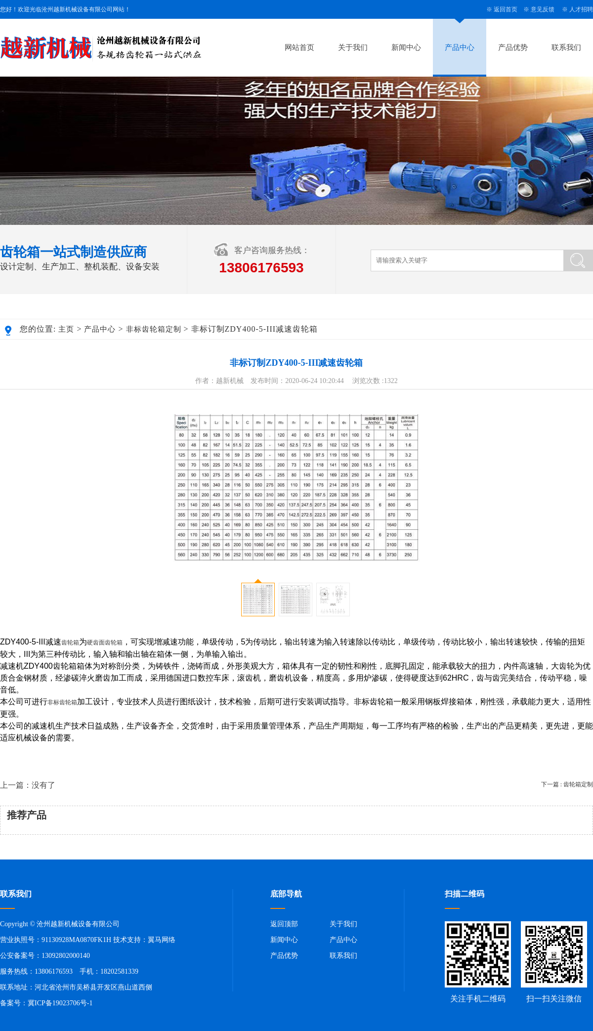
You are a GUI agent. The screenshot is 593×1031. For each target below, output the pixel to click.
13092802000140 (66, 955)
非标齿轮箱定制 (153, 329)
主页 (66, 329)
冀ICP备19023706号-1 (60, 1003)
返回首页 (505, 9)
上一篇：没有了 (27, 785)
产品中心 (459, 47)
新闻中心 (406, 47)
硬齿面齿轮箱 (105, 642)
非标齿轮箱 (62, 702)
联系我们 (566, 47)
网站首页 (299, 47)
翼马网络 (161, 940)
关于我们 (353, 47)
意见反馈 (542, 9)
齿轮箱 (70, 642)
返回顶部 (284, 924)
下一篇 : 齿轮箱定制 (567, 784)
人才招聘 (581, 9)
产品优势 (513, 47)
